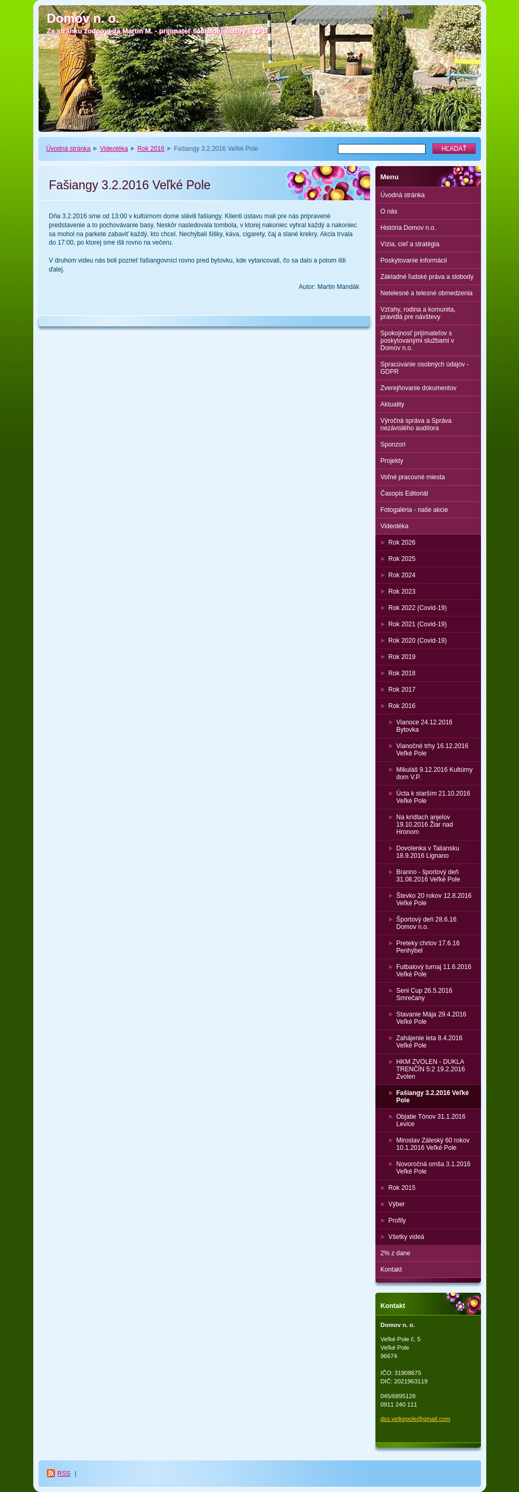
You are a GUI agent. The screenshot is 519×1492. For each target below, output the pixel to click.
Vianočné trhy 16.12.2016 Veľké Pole (433, 749)
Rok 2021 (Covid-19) (418, 624)
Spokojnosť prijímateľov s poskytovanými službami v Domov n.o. (417, 341)
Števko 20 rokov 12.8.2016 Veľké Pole (434, 899)
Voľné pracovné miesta (413, 477)
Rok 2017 (402, 689)
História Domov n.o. (408, 227)
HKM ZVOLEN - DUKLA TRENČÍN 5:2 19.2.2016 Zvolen (431, 1069)
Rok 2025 (402, 559)
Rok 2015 (402, 1187)
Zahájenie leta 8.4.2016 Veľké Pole (430, 1041)
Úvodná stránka (68, 148)
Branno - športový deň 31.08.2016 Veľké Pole (428, 875)
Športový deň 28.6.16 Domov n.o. (427, 923)
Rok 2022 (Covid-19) (418, 608)
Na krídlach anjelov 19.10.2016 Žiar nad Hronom (425, 824)
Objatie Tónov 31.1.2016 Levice (431, 1120)
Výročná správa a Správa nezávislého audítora (416, 424)
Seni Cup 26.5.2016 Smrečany (424, 994)
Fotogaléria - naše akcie (414, 510)
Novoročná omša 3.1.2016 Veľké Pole (434, 1167)
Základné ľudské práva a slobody (427, 276)
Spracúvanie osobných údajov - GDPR (425, 368)
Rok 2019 (402, 657)
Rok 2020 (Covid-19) (418, 640)
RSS (64, 1473)
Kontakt (391, 1269)
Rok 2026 (402, 542)
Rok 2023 (402, 591)
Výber (397, 1204)
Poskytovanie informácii (414, 260)
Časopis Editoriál (404, 493)
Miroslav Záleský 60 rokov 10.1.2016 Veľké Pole (433, 1144)
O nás (389, 211)
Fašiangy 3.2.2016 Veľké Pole (433, 1096)
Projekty (392, 460)
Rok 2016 (150, 148)
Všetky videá (406, 1237)
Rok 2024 (402, 575)
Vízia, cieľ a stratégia (410, 244)
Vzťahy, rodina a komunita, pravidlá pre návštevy (418, 313)
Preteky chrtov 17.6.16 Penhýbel (428, 946)
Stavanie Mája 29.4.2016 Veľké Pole (432, 1018)
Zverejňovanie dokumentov (419, 388)
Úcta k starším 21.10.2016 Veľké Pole (433, 797)
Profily (397, 1220)
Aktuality (392, 404)
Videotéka (114, 148)
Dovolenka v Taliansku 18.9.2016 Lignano (428, 852)
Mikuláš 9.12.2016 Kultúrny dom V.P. (435, 773)
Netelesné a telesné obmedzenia (427, 293)
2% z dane (396, 1253)
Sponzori (393, 444)
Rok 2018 (402, 673)
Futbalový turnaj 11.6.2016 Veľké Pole (434, 970)
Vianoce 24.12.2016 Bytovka (425, 726)
